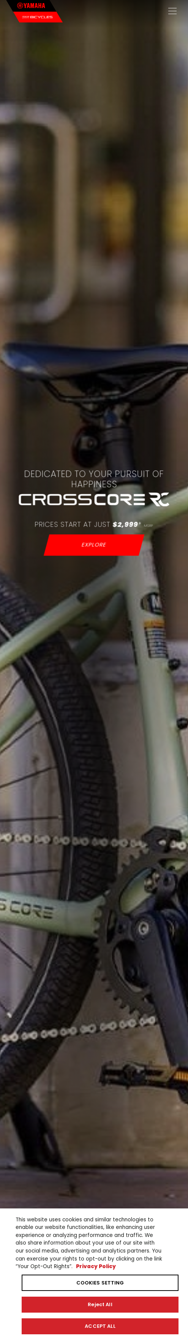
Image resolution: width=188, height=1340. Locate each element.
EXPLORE (94, 544)
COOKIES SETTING (100, 1282)
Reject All (100, 1304)
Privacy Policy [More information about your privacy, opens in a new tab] (96, 1266)
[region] (94, 1274)
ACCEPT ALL (100, 1326)
